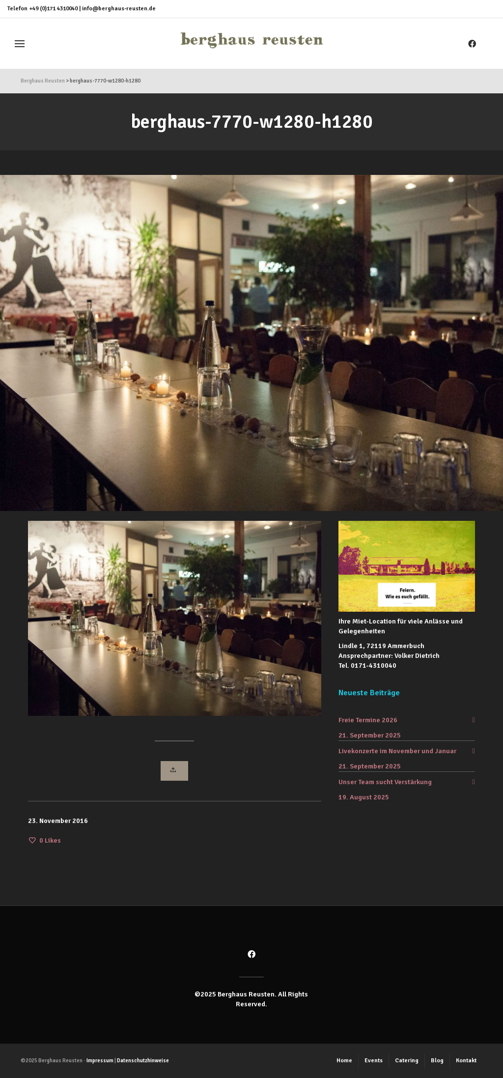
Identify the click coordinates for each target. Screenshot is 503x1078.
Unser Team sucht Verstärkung (385, 782)
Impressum (99, 1060)
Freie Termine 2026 (367, 720)
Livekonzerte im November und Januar (397, 751)
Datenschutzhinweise (143, 1060)
